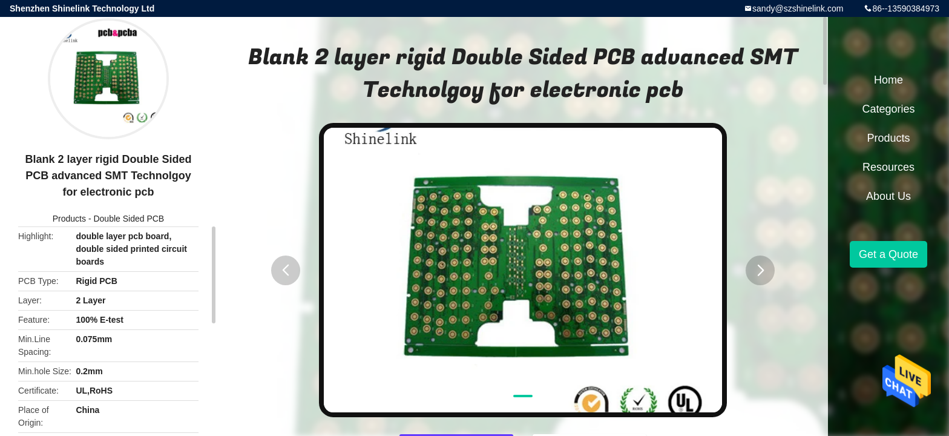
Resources (888, 167)
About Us (888, 196)
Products (69, 218)
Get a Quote (888, 254)
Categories (888, 109)
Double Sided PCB (128, 218)
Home (888, 80)
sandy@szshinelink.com (797, 8)
